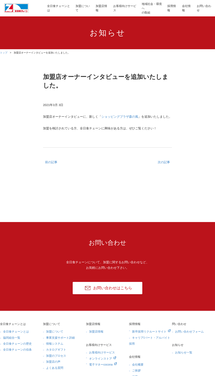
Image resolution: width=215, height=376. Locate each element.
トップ (3, 52)
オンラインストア (100, 358)
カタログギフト (56, 349)
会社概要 (138, 364)
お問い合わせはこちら (112, 288)
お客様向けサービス (124, 8)
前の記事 (51, 162)
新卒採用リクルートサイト (149, 331)
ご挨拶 (136, 370)
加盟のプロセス (56, 355)
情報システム (54, 343)
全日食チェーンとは (58, 8)
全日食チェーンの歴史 (17, 343)
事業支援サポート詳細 (60, 337)
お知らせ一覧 (183, 352)
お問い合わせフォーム (189, 331)
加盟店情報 (101, 8)
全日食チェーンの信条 (17, 349)
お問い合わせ (204, 8)
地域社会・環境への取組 (152, 8)
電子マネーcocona (101, 364)
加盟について (83, 8)
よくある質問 (54, 367)
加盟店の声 (53, 361)
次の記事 (164, 162)
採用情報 (171, 8)
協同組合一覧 (11, 337)
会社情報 (186, 8)
